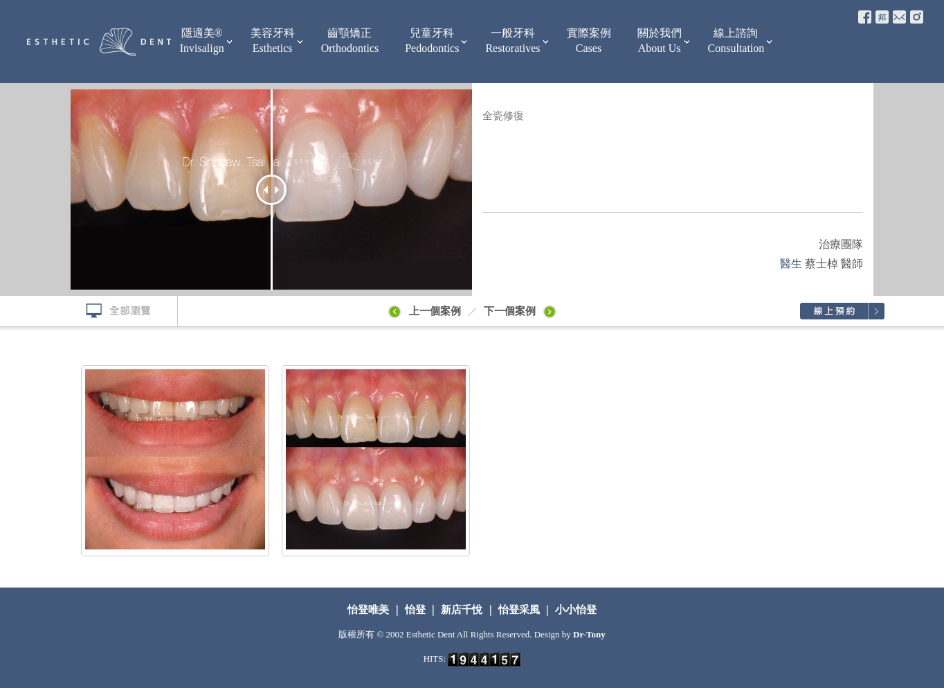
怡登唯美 (369, 609)
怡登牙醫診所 (99, 41)
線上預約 (841, 311)
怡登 (415, 609)
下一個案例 (523, 311)
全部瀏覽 (112, 311)
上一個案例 (423, 311)
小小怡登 (574, 609)
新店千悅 (461, 609)
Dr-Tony (589, 634)
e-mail (899, 17)
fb (864, 17)
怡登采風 (519, 609)
